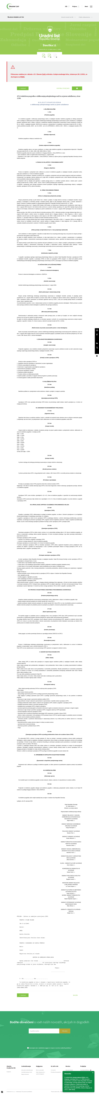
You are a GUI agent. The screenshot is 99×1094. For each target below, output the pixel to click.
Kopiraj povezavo (63, 88)
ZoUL (44, 74)
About (89, 1070)
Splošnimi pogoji (43, 1048)
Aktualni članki (69, 1070)
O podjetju (83, 1070)
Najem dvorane (25, 1074)
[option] (49, 45)
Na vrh (75, 995)
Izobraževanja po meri (26, 1072)
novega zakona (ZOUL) (79, 1077)
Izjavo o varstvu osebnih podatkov (61, 1048)
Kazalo (22, 88)
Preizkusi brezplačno (56, 1072)
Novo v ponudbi (40, 1070)
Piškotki (62, 1091)
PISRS (22, 77)
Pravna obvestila (55, 1091)
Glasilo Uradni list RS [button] (68, 17)
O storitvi (53, 1070)
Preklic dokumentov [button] (85, 17)
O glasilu (9, 1071)
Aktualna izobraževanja (27, 1070)
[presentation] (49, 1041)
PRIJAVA (64, 1031)
